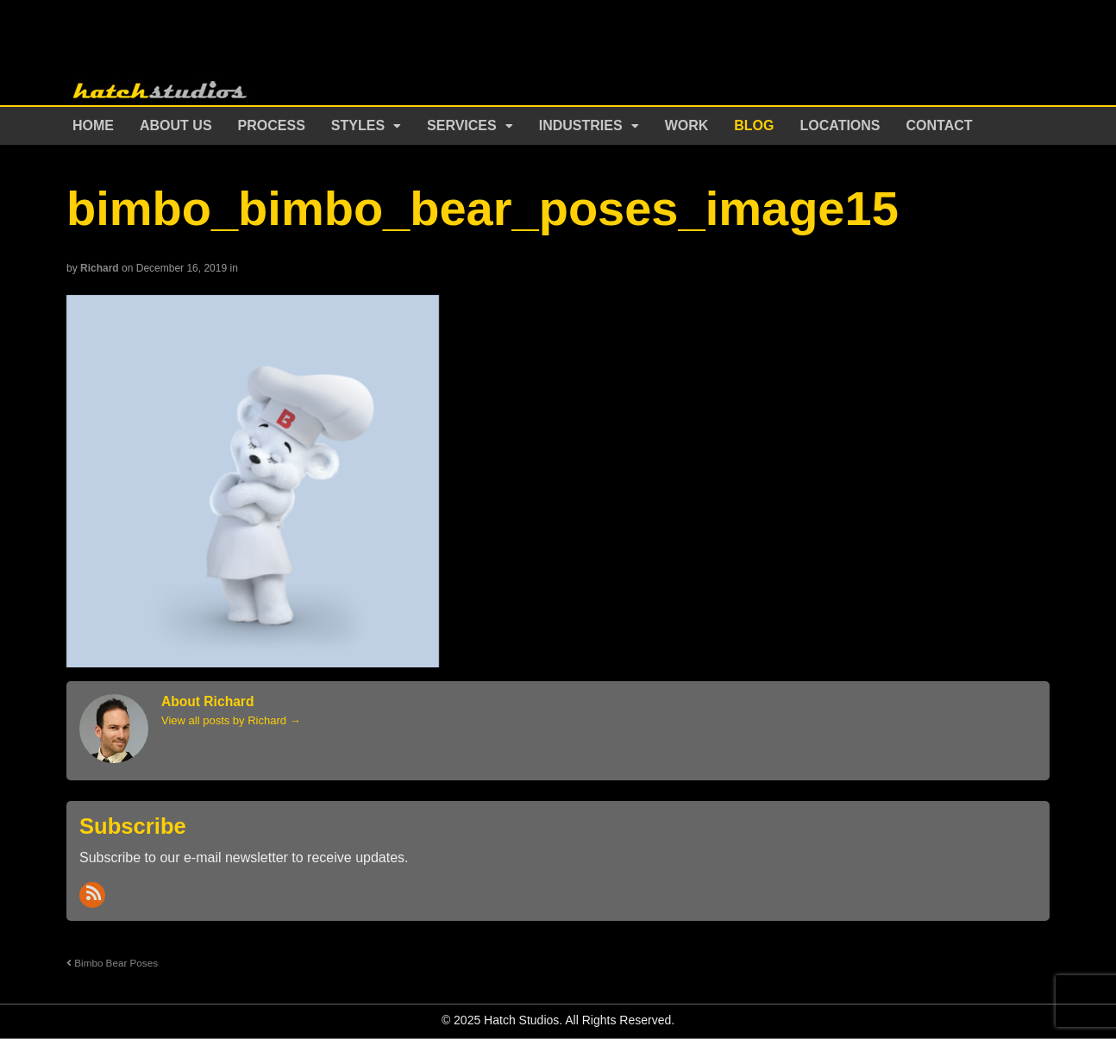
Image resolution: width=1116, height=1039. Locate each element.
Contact (939, 125)
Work (687, 125)
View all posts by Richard (231, 720)
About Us (176, 125)
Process (271, 125)
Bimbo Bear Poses (112, 962)
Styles (358, 125)
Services (462, 125)
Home (93, 125)
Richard (99, 268)
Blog (754, 125)
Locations (840, 125)
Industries (581, 125)
